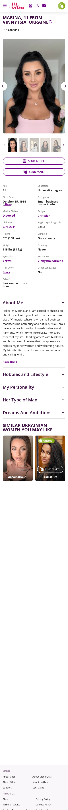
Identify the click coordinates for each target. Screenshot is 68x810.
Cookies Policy (43, 804)
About (6, 799)
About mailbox (40, 782)
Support (7, 787)
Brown (7, 261)
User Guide (38, 787)
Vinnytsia (44, 261)
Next (63, 145)
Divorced (9, 215)
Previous (5, 145)
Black (6, 272)
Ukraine (57, 261)
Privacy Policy (43, 799)
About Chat (9, 776)
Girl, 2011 (9, 227)
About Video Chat (41, 776)
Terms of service (11, 804)
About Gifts (9, 782)
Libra (7, 204)
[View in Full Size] (34, 86)
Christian (44, 215)
